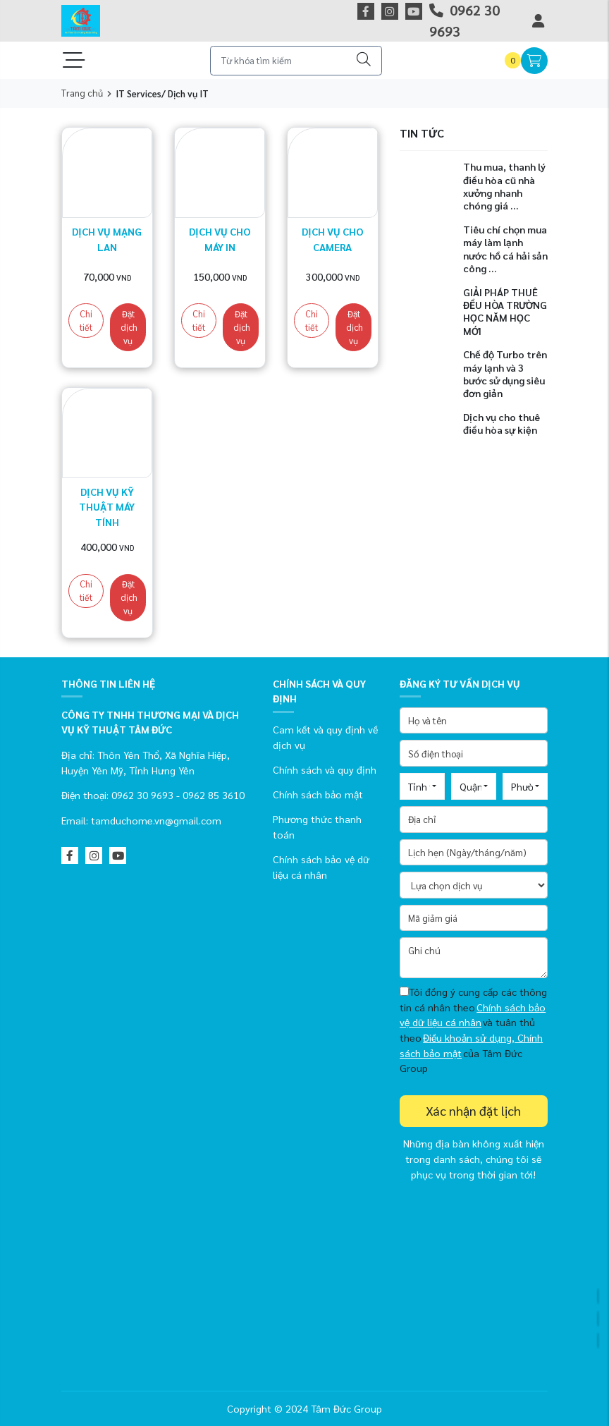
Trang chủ (82, 93)
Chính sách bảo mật (318, 794)
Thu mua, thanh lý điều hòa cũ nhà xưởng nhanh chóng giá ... (504, 186)
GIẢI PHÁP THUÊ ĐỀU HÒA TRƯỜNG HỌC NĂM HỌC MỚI (505, 311)
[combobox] (422, 786)
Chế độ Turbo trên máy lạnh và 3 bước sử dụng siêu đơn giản (505, 373)
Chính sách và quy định (324, 769)
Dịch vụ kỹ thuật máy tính (107, 506)
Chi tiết (86, 320)
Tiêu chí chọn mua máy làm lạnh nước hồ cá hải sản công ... (505, 248)
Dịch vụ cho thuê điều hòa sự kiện (501, 423)
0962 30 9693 (464, 20)
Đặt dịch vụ (129, 327)
